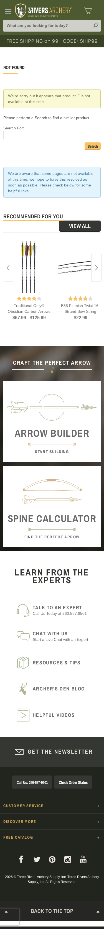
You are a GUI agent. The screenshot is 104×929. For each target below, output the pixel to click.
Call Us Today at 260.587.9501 (63, 610)
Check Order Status (73, 782)
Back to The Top (52, 912)
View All (80, 226)
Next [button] (96, 267)
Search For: (13, 128)
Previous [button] (8, 267)
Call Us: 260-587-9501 (32, 782)
